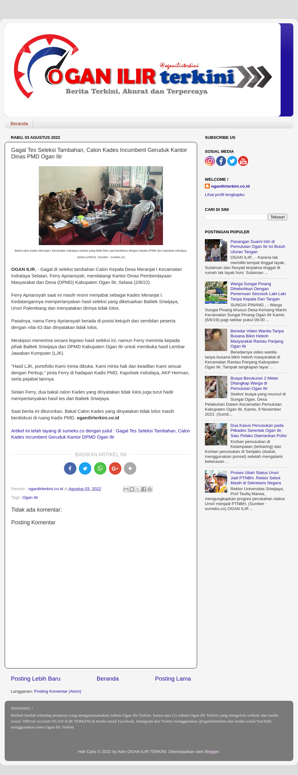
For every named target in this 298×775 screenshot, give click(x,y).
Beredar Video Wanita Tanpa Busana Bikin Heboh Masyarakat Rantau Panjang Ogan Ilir (257, 339)
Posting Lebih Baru (36, 678)
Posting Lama (173, 678)
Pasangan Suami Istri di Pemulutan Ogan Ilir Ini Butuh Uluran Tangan (257, 246)
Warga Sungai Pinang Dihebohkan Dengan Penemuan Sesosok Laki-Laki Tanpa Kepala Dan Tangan (258, 291)
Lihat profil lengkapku (225, 194)
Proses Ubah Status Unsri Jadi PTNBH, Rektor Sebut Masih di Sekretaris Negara (255, 477)
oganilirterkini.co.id (230, 186)
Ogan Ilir (30, 497)
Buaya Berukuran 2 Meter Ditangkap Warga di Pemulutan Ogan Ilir (254, 383)
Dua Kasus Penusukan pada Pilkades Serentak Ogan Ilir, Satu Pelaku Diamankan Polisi (258, 430)
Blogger (212, 751)
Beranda (19, 123)
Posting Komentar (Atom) (57, 691)
